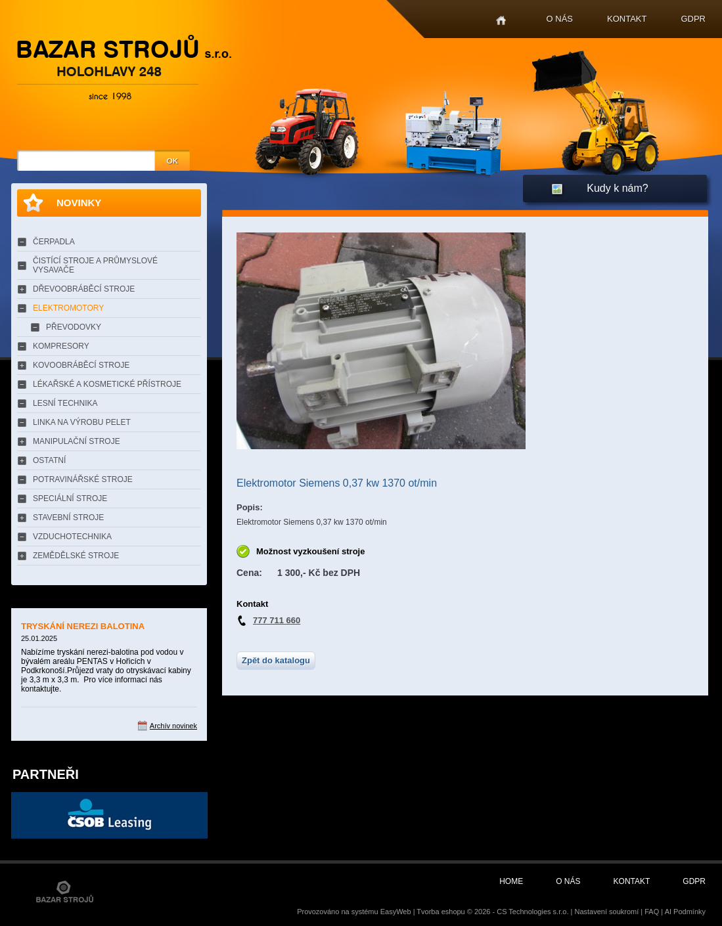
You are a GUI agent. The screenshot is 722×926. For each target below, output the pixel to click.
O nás (560, 19)
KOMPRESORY (61, 346)
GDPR (693, 19)
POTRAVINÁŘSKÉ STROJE (83, 479)
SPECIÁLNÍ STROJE (70, 498)
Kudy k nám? (617, 188)
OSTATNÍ (49, 460)
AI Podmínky (685, 911)
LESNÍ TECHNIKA (65, 403)
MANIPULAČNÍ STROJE (76, 441)
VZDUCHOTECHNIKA (72, 536)
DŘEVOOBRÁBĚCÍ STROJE (84, 289)
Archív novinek (173, 726)
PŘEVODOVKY (73, 327)
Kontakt (626, 19)
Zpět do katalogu (276, 660)
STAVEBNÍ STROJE (68, 517)
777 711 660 (276, 620)
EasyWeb (395, 911)
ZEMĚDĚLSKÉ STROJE (76, 555)
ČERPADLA (54, 241)
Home (501, 20)
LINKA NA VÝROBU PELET (82, 422)
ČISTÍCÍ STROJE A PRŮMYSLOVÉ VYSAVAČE (95, 265)
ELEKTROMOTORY (68, 308)
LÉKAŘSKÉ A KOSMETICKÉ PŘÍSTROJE (107, 384)
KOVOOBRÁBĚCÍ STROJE (81, 365)
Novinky (78, 202)
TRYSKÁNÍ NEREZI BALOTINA (83, 626)
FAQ (651, 911)
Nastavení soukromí (606, 911)
